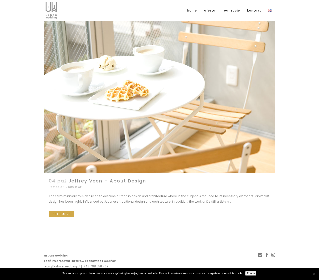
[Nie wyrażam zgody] (314, 274)
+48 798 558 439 (95, 266)
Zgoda (251, 273)
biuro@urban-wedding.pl (62, 266)
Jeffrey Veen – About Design (107, 181)
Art (80, 187)
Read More (61, 214)
